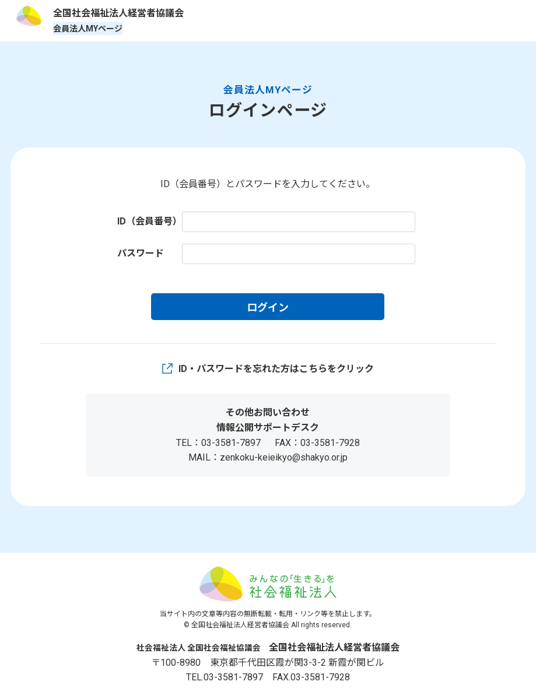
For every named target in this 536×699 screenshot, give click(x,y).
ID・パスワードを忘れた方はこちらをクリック (276, 368)
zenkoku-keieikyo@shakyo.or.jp (284, 457)
